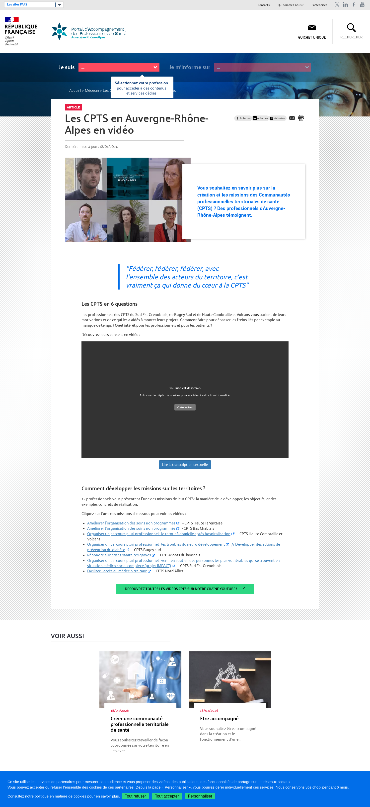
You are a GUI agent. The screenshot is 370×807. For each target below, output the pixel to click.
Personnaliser (200, 796)
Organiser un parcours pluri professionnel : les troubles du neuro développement (156, 544)
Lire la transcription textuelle (185, 465)
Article (73, 107)
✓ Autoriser (185, 407)
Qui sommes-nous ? (290, 5)
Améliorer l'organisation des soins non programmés (131, 528)
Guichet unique (312, 37)
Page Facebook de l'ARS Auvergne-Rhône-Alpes (354, 4)
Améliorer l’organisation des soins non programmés (131, 523)
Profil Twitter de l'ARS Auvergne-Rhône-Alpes (337, 4)
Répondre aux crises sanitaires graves (119, 555)
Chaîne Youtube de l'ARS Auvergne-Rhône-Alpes (362, 4)
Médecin (92, 90)
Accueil (75, 90)
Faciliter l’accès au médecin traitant (117, 571)
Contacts (264, 5)
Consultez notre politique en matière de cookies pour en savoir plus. (64, 796)
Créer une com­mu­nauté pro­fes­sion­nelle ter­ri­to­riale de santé (140, 724)
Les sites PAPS (17, 4)
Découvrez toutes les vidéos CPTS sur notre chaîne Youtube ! (181, 589)
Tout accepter (167, 796)
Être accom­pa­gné (219, 718)
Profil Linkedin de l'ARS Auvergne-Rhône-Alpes (345, 4)
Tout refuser (135, 796)
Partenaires (319, 5)
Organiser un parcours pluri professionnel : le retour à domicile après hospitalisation (158, 534)
